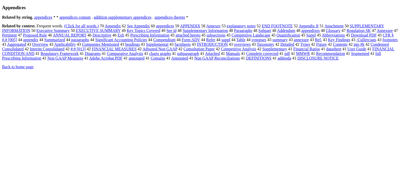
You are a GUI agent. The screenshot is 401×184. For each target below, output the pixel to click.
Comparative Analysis (125, 53)
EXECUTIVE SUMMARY (98, 30)
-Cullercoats (366, 40)
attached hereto (188, 35)
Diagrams (93, 53)
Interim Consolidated (47, 49)
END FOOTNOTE (277, 26)
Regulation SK (359, 30)
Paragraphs (243, 30)
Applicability (65, 44)
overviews (242, 44)
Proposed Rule (35, 35)
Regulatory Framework (60, 53)
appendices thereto (169, 17)
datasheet (333, 49)
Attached (212, 53)
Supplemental (157, 44)
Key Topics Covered (143, 30)
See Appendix (138, 26)
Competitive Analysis (238, 49)
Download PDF (364, 35)
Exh (120, 35)
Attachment (334, 26)
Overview (40, 44)
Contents (340, 44)
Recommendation (330, 53)
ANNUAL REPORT (69, 35)
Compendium (164, 40)
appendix (30, 40)
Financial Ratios (306, 49)
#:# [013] (78, 49)
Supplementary (274, 49)
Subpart (264, 30)
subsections (216, 35)
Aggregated (16, 44)
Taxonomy (265, 44)
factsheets (183, 44)
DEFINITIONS (259, 58)
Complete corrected (262, 53)
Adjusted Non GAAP (159, 49)
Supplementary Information (205, 30)
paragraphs (80, 40)
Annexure (385, 30)
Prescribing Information (149, 35)
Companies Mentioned (100, 44)
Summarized (54, 40)
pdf (287, 53)
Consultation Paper (199, 49)
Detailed (287, 44)
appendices (43, 17)
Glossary (333, 30)
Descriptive (102, 35)
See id (171, 30)
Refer (210, 40)
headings (132, 44)
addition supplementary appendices (123, 17)
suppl (225, 40)
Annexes (213, 26)
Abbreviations (333, 35)
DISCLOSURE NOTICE (318, 58)
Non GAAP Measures (65, 58)
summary (280, 40)
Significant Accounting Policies (121, 40)
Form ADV (191, 40)
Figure (321, 44)
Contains (158, 58)
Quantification (288, 35)
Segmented (360, 53)
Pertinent (9, 35)
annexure (301, 40)
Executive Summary (53, 30)
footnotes (390, 40)
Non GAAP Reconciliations (217, 58)
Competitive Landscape (251, 35)
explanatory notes (241, 26)
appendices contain (75, 17)
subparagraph (188, 53)
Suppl (311, 35)
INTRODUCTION (212, 44)
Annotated (179, 58)
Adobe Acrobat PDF (105, 58)
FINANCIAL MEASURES (114, 49)
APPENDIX (190, 26)
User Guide (357, 49)
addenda (284, 58)
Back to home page (18, 67)
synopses (259, 40)
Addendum (286, 30)
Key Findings (339, 40)
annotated (136, 58)
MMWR (303, 53)
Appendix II (309, 26)
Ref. (318, 40)
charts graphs (160, 53)
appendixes (310, 30)
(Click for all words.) (81, 26)
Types (305, 44)
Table (240, 40)
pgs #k (359, 44)
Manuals (233, 53)
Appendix (113, 26)
